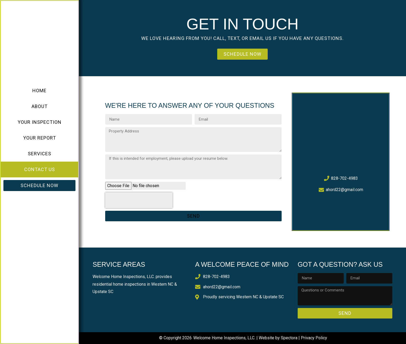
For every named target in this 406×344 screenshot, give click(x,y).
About (40, 106)
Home (39, 90)
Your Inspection (40, 122)
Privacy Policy (314, 337)
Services (39, 153)
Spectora (289, 337)
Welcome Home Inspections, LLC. (224, 337)
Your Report (39, 138)
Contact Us (39, 169)
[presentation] (138, 200)
